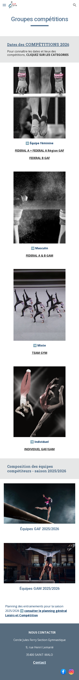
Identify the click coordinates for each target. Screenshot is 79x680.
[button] (4, 5)
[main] (39, 21)
